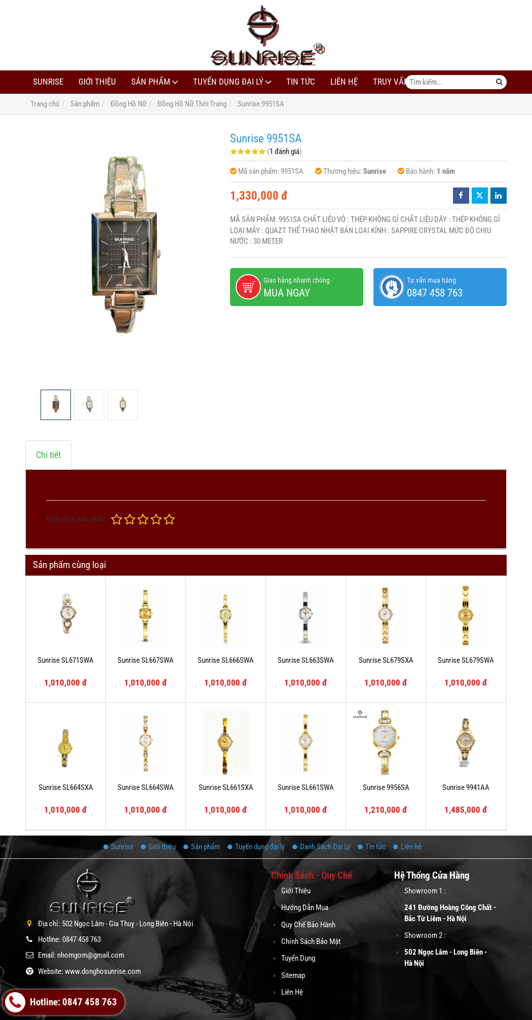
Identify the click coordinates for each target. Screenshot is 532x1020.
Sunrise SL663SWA (306, 660)
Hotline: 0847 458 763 (61, 1002)
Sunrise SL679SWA (466, 660)
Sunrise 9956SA (386, 787)
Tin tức (300, 82)
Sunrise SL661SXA (226, 787)
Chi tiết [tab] (48, 454)
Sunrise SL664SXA (66, 787)
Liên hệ (344, 82)
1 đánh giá (284, 151)
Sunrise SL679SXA (386, 660)
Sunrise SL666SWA (226, 660)
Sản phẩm (150, 82)
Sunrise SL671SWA (65, 660)
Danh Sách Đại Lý (321, 846)
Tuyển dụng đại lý (228, 82)
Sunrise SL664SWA (146, 787)
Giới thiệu (97, 82)
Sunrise (48, 82)
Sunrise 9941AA (465, 787)
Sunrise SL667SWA (146, 660)
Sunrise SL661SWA (306, 787)
